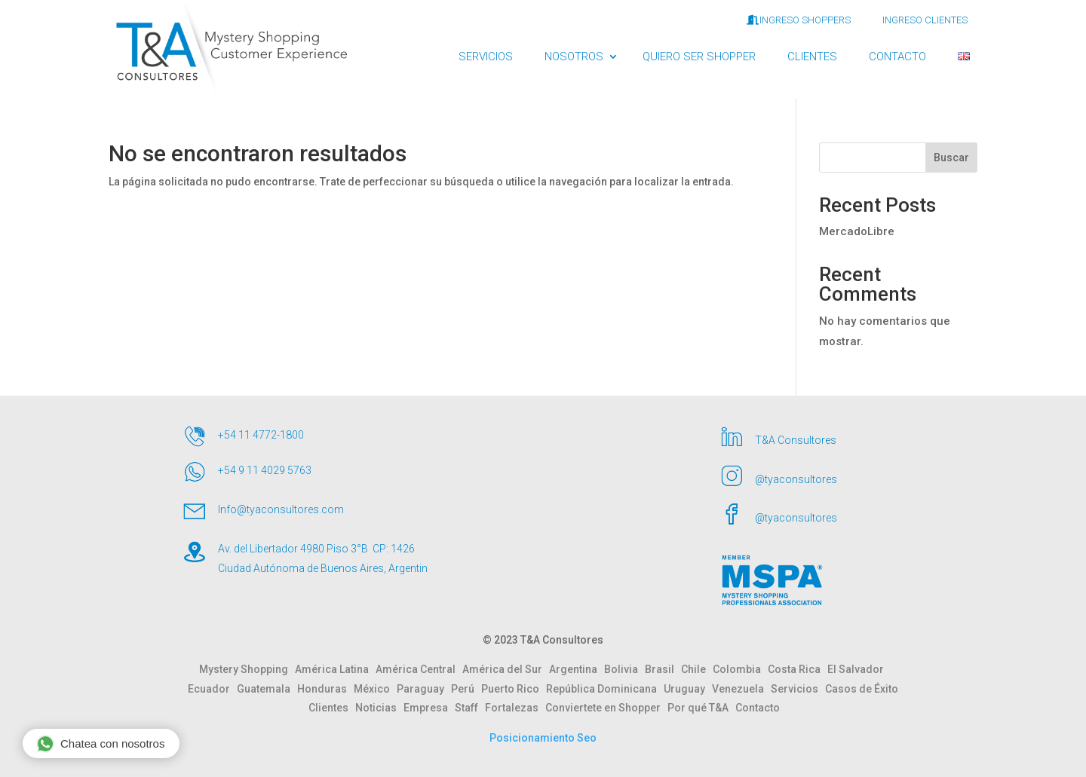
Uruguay (688, 689)
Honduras (325, 689)
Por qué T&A (701, 708)
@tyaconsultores (796, 479)
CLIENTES (812, 56)
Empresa (429, 708)
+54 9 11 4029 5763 (264, 470)
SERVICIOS (486, 56)
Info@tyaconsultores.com (281, 509)
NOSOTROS (574, 56)
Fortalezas (515, 708)
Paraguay (424, 689)
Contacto (757, 708)
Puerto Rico (513, 689)
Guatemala (267, 689)
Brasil (663, 669)
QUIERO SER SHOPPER (699, 56)
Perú (466, 689)
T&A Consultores (795, 440)
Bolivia (624, 669)
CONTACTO (897, 56)
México (375, 689)
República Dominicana (605, 689)
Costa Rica (797, 669)
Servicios (798, 689)
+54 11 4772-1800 (261, 435)
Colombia (740, 669)
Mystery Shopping (247, 669)
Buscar (951, 157)
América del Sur (505, 669)
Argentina (576, 669)
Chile (697, 669)
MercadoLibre (856, 231)
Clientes (331, 708)
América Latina (335, 669)
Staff (470, 708)
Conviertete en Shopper (606, 708)
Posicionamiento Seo (543, 738)
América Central (419, 669)
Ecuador (212, 689)
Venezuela (741, 689)
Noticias (379, 708)
